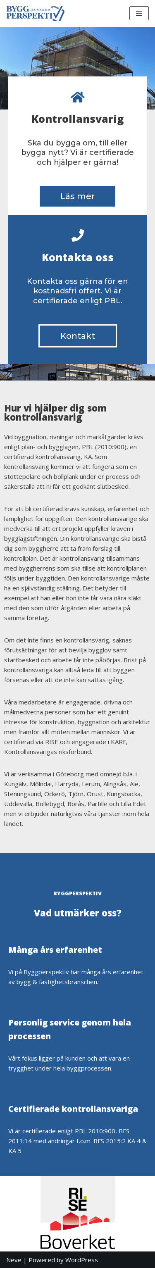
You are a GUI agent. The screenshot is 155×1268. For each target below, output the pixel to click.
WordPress (81, 1260)
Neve (13, 1260)
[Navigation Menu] (139, 13)
